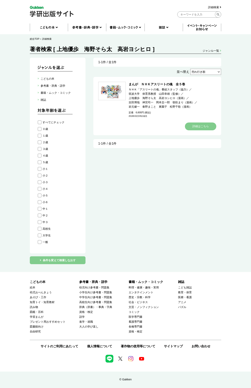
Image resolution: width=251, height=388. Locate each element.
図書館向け (37, 326)
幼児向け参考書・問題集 (94, 287)
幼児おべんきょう (41, 292)
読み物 (34, 307)
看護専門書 (135, 321)
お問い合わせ (201, 346)
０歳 (45, 129)
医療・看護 (185, 297)
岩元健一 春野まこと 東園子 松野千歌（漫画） (160, 106)
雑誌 (181, 282)
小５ (45, 195)
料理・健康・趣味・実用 (144, 287)
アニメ (182, 302)
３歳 (45, 148)
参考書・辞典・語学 (93, 282)
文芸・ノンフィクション (144, 307)
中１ (45, 208)
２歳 (45, 142)
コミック (134, 312)
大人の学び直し (88, 326)
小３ (45, 182)
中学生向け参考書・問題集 (95, 297)
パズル (182, 307)
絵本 (32, 287)
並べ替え (183, 71)
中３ (45, 222)
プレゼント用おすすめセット (47, 321)
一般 (45, 242)
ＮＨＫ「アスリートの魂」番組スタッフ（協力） (159, 89)
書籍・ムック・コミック (146, 282)
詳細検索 (214, 7)
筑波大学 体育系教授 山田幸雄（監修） (155, 93)
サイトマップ (173, 346)
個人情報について (99, 346)
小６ (45, 202)
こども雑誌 (185, 287)
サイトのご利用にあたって (59, 346)
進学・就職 (86, 321)
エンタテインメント (141, 292)
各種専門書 (135, 326)
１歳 (45, 135)
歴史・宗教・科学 (140, 297)
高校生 (47, 228)
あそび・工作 (38, 297)
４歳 (45, 155)
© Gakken (125, 379)
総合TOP (34, 39)
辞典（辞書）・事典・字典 (95, 307)
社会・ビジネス (138, 302)
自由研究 (35, 331)
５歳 (45, 162)
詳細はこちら (200, 126)
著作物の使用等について (138, 346)
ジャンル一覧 (212, 50)
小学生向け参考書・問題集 (95, 292)
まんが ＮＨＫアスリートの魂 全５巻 (157, 84)
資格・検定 (86, 312)
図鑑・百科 (37, 312)
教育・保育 (185, 292)
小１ (45, 168)
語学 (82, 316)
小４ (45, 188)
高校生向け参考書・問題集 (95, 302)
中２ (45, 215)
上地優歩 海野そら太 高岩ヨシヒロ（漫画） (157, 98)
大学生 (47, 235)
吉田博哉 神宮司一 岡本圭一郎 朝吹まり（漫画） (162, 102)
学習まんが (37, 316)
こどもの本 (37, 282)
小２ (45, 175)
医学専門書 (135, 316)
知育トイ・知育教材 (42, 302)
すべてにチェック (54, 122)
